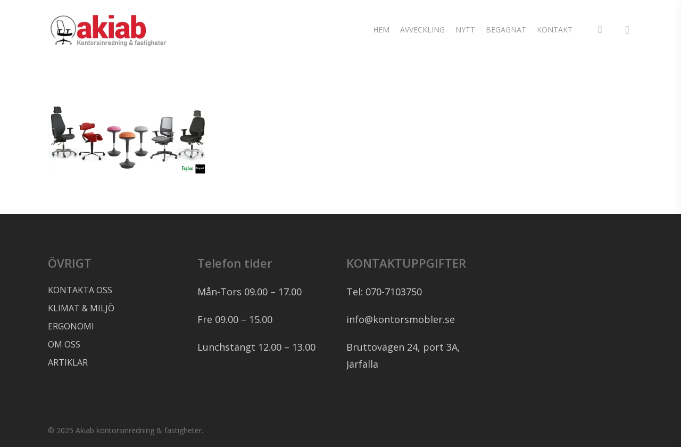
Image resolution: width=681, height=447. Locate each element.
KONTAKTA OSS (80, 290)
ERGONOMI (71, 326)
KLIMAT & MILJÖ (81, 308)
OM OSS (64, 344)
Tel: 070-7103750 (384, 291)
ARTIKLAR (68, 362)
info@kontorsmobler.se (400, 319)
